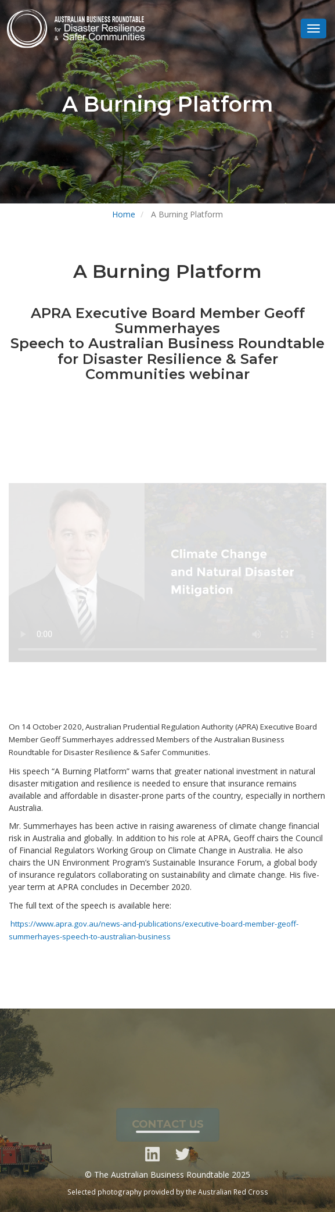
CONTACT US (168, 1127)
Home (123, 214)
